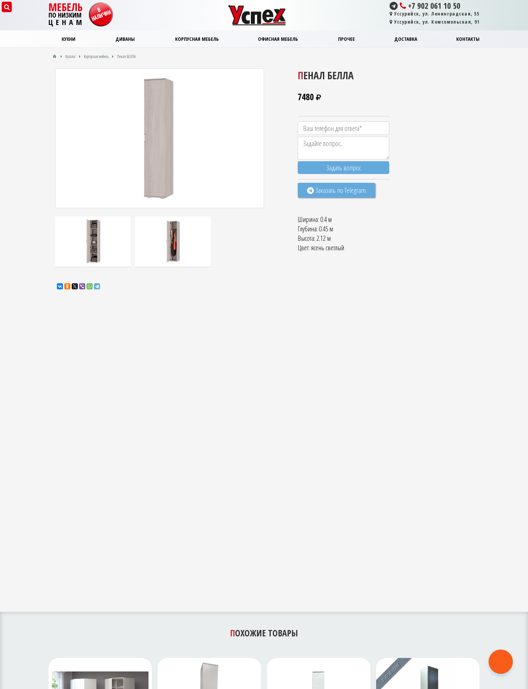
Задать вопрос (343, 167)
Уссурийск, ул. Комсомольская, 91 (435, 22)
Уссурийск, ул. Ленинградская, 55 (434, 13)
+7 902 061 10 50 (425, 6)
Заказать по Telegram (336, 190)
